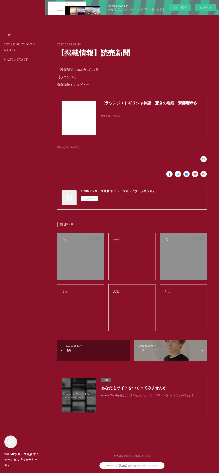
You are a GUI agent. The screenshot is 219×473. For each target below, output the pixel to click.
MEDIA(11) (62, 147)
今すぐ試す (180, 7)
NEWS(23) (74, 147)
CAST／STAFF (16, 59)
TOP (7, 35)
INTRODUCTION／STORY (20, 47)
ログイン (205, 7)
